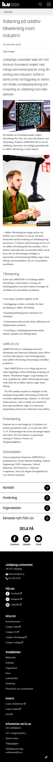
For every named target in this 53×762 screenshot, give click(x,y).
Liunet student (12, 709)
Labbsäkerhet (12, 678)
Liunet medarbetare (14, 704)
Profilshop (10, 683)
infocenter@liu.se (16, 574)
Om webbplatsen (13, 728)
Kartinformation (13, 621)
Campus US (11, 632)
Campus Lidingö (13, 642)
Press (8, 673)
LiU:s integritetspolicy (16, 733)
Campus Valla (12, 627)
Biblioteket (11, 657)
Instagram (13, 599)
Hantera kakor (12, 738)
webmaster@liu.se (14, 752)
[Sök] (40, 4)
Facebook (13, 594)
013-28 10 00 (14, 578)
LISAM (9, 714)
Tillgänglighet (12, 743)
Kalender (10, 663)
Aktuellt (9, 12)
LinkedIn (12, 605)
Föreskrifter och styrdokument (19, 689)
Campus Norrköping (15, 637)
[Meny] (49, 4)
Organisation (11, 668)
